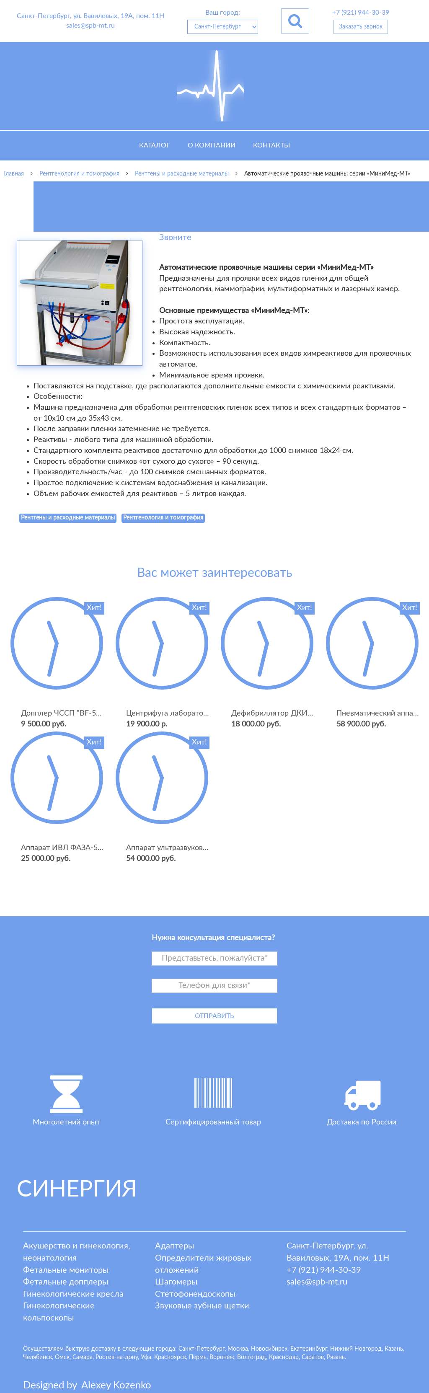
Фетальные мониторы (66, 1270)
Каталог (154, 145)
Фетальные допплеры (65, 1282)
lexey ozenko (116, 1385)
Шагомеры (176, 1282)
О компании (211, 145)
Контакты (271, 145)
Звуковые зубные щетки (202, 1306)
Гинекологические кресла (73, 1294)
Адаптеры (174, 1246)
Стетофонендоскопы (195, 1294)
